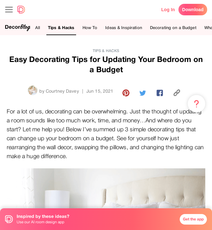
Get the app (193, 219)
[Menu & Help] (196, 104)
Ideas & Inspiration (123, 27)
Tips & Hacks (61, 27)
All (37, 27)
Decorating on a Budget (173, 27)
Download (193, 9)
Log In (168, 9)
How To (90, 27)
